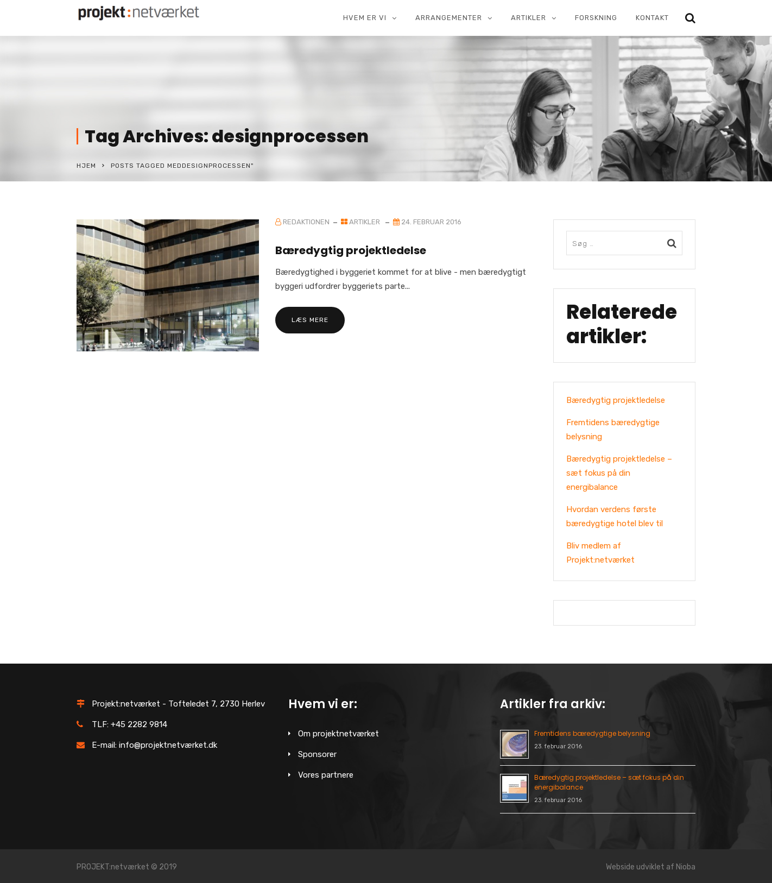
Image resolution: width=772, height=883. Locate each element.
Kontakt (652, 18)
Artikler (528, 18)
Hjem (86, 165)
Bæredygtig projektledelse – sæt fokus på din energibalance (619, 473)
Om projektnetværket (338, 734)
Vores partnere (325, 775)
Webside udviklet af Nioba (650, 867)
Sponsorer (317, 754)
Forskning (596, 18)
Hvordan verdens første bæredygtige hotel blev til (614, 516)
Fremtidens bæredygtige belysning (613, 430)
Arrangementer (448, 18)
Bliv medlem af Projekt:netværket (600, 553)
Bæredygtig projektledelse (350, 250)
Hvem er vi (365, 18)
